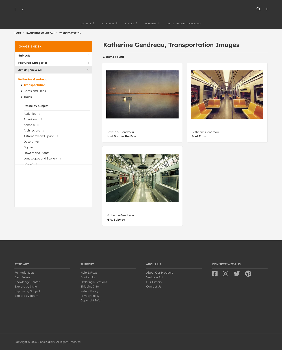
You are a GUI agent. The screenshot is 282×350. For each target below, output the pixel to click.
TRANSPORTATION (70, 33)
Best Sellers (23, 277)
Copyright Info (91, 300)
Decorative (31, 141)
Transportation (34, 85)
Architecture (32, 130)
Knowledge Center (27, 282)
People (28, 164)
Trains (28, 97)
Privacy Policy (90, 295)
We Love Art (154, 277)
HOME (17, 33)
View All (36, 70)
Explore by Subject (27, 291)
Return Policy (89, 291)
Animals (29, 125)
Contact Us (88, 277)
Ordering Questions (94, 282)
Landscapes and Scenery (41, 158)
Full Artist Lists (24, 272)
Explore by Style (26, 286)
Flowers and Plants (36, 153)
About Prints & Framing (184, 23)
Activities (30, 113)
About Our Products (159, 272)
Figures (29, 147)
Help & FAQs (89, 272)
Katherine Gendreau (32, 79)
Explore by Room (26, 295)
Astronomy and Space (39, 136)
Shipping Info (90, 286)
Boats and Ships (35, 91)
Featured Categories (53, 62)
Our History (154, 282)
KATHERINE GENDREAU (40, 33)
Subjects (53, 55)
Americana (31, 119)
